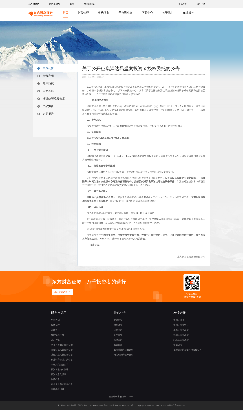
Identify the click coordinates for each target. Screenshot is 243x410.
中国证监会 (178, 320)
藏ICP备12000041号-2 (98, 405)
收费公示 (55, 379)
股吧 (72, 4)
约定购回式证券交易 (123, 355)
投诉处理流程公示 (51, 98)
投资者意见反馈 (58, 374)
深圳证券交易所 (181, 335)
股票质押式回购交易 (123, 350)
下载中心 (147, 12)
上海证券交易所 (181, 330)
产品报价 (45, 106)
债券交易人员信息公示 (62, 350)
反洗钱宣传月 (57, 335)
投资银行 (118, 345)
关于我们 (167, 12)
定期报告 (45, 113)
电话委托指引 (57, 389)
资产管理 (118, 335)
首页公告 (45, 68)
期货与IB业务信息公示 (62, 345)
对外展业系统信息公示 (62, 384)
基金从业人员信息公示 (62, 355)
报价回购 (118, 340)
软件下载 (201, 4)
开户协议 (45, 83)
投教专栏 (55, 325)
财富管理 (83, 12)
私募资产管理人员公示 (62, 359)
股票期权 (118, 320)
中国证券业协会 (181, 325)
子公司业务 (126, 12)
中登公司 (177, 345)
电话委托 (45, 91)
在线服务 (188, 12)
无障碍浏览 (89, 4)
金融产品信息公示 (59, 364)
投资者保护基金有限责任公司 (187, 350)
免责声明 (45, 75)
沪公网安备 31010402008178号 (121, 405)
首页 (65, 12)
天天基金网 (54, 4)
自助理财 (118, 330)
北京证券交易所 (181, 340)
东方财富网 (34, 4)
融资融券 (118, 325)
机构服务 (103, 12)
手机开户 (183, 4)
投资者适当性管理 (59, 369)
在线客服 (55, 330)
